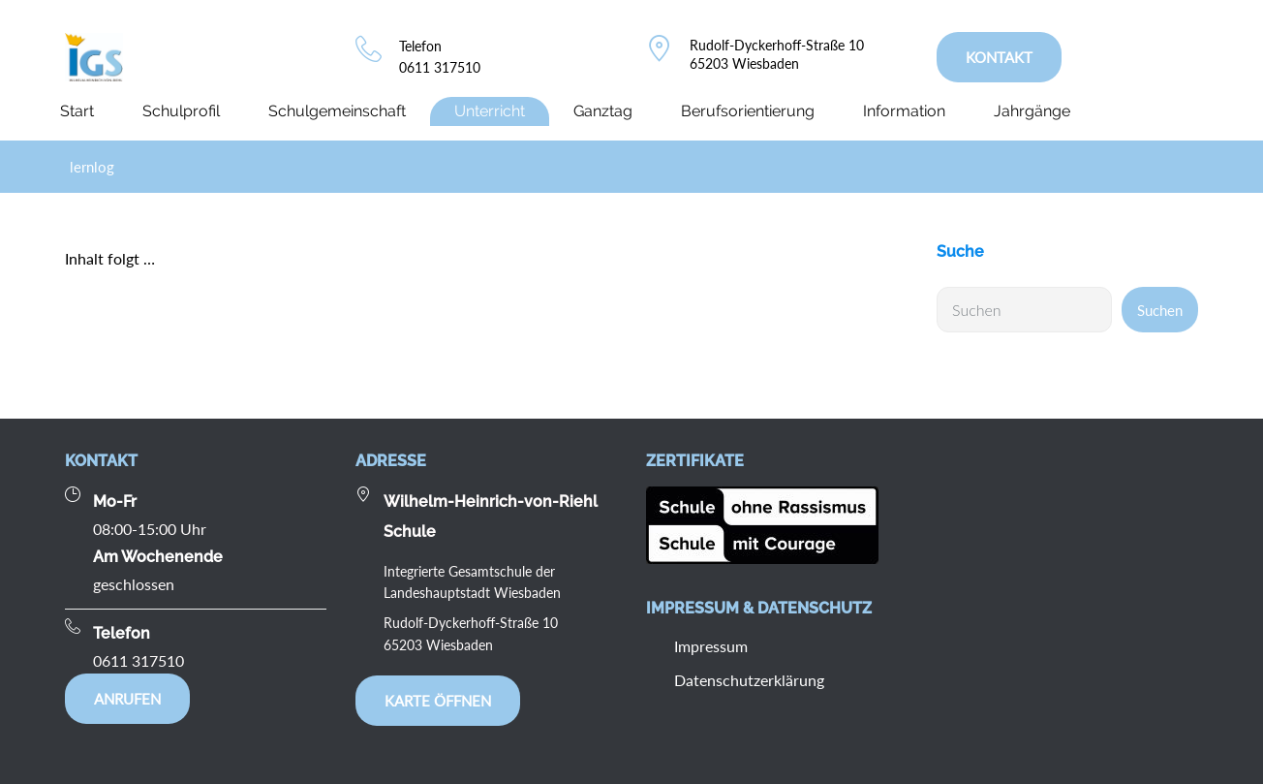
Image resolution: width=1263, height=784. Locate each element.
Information (904, 111)
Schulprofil (181, 111)
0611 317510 (439, 67)
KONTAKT (999, 57)
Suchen (1160, 310)
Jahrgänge (1032, 111)
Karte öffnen (438, 700)
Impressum (711, 646)
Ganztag (602, 111)
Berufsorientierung (748, 111)
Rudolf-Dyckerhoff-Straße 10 (777, 45)
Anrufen (127, 698)
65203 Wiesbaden (744, 63)
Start (77, 111)
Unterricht (489, 111)
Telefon (420, 46)
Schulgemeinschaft (337, 111)
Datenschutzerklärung (749, 680)
